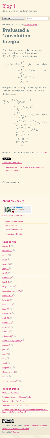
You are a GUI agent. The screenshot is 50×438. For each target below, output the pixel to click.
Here (4, 215)
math (45, 152)
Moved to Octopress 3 (10, 393)
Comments (29, 24)
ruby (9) (5, 354)
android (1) (6, 246)
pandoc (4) (6, 345)
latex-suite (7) (7, 304)
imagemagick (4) (8, 286)
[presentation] (9, 56)
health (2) (6, 282)
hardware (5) (7, 277)
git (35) (5, 273)
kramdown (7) (7, 295)
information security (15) (11, 291)
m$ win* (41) (6, 313)
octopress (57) (7, 336)
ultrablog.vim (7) (8, 372)
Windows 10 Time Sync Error (13, 401)
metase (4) (6, 327)
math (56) (6, 318)
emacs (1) (6, 264)
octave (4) (6, 331)
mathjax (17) (7, 322)
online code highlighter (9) (12, 340)
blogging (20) (7, 251)
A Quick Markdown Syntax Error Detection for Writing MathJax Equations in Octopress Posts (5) (25, 411)
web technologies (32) (10, 381)
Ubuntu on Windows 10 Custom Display (17, 397)
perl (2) (5, 349)
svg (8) (4, 363)
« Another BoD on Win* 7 (12, 162)
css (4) (4, 259)
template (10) (7, 367)
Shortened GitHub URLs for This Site (15, 405)
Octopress (15, 432)
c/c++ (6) (5, 255)
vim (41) (5, 376)
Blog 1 (8, 6)
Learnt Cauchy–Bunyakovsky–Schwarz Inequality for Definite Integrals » (25, 169)
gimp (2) (5, 269)
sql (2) (4, 358)
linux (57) (5, 309)
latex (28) (6, 300)
